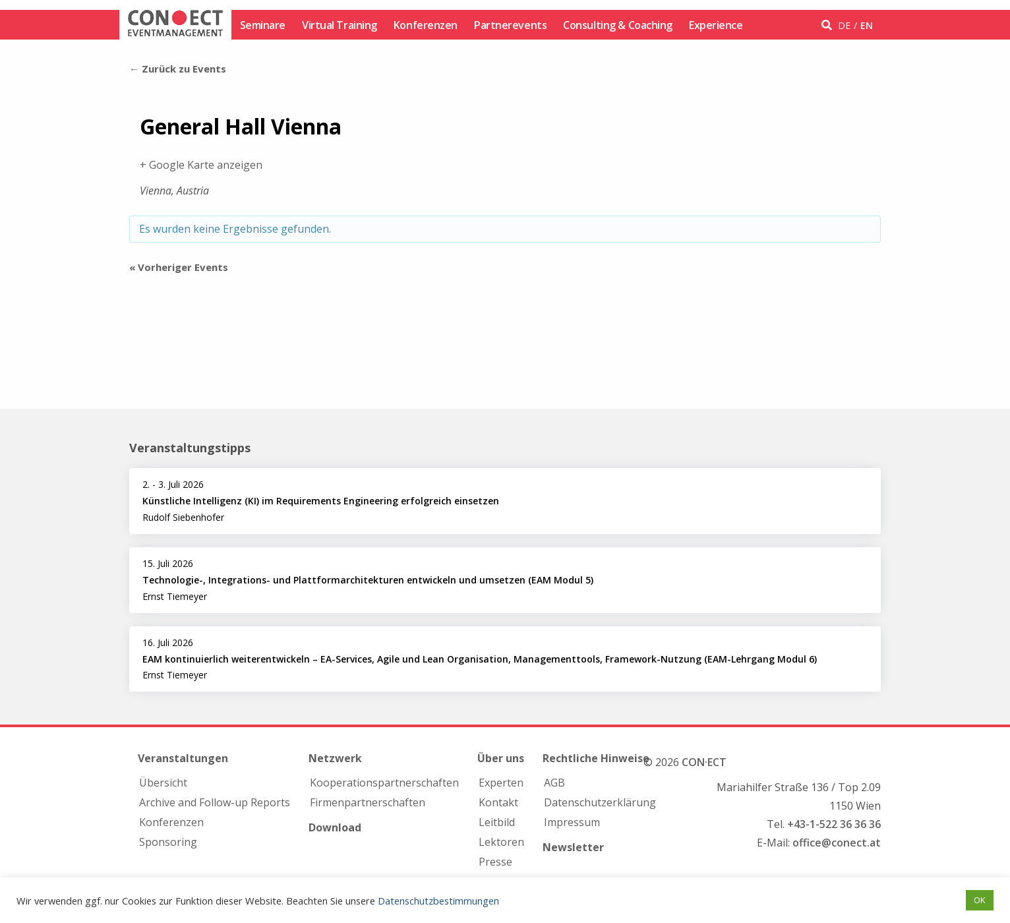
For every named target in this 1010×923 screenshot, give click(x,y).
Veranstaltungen (183, 758)
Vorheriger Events (178, 267)
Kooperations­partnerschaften (384, 782)
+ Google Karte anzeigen (201, 165)
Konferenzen (426, 25)
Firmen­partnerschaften (367, 802)
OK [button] (980, 900)
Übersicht (163, 782)
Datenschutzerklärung (600, 802)
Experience (716, 25)
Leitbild (497, 822)
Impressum (572, 822)
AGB (554, 782)
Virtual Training (339, 25)
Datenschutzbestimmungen (438, 900)
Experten (501, 782)
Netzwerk (335, 758)
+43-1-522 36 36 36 (834, 824)
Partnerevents (510, 25)
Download (335, 827)
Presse (495, 861)
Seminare (262, 25)
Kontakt (498, 802)
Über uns (500, 758)
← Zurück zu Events (177, 68)
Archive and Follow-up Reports (214, 802)
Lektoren (501, 842)
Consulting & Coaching (617, 25)
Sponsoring (168, 842)
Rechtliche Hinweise (596, 758)
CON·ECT (704, 762)
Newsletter (573, 847)
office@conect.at (836, 842)
